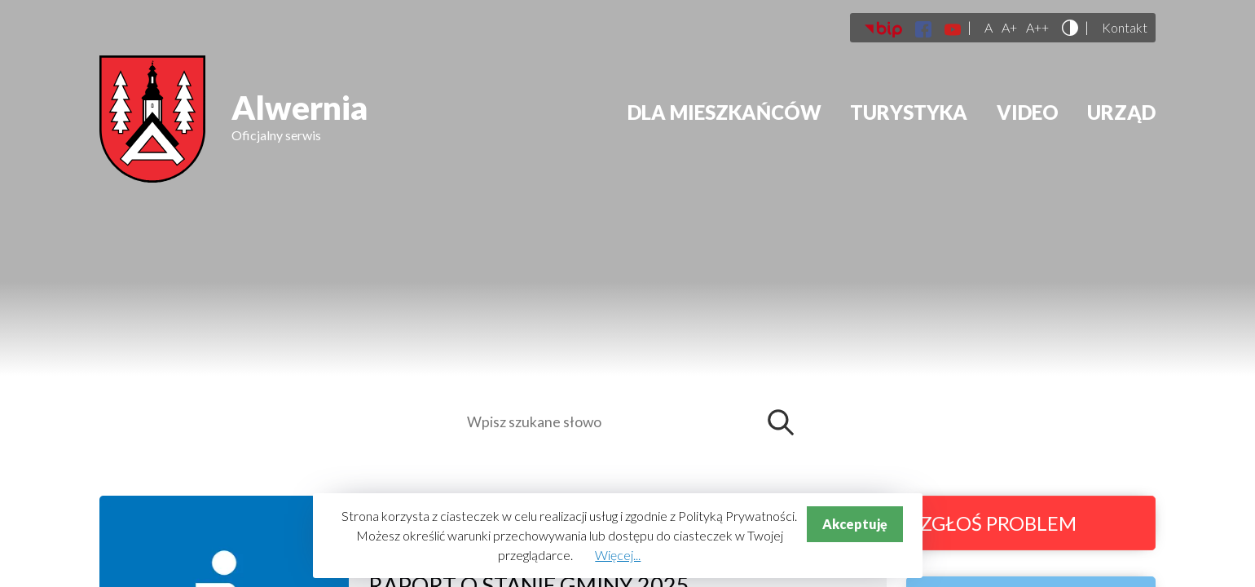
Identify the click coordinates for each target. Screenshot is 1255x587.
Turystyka (908, 112)
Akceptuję (854, 524)
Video (1028, 112)
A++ (1037, 27)
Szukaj (784, 422)
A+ (1009, 27)
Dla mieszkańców (724, 112)
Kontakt (1124, 27)
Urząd (1121, 112)
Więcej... (618, 555)
